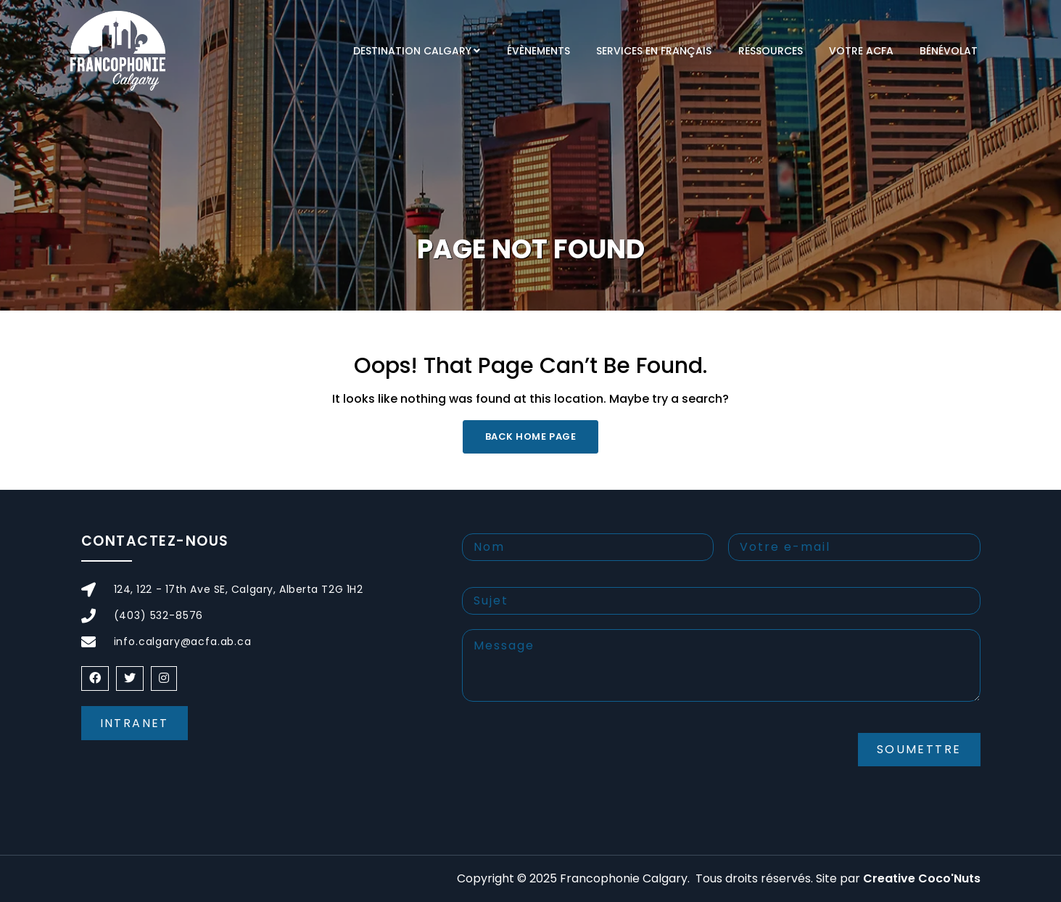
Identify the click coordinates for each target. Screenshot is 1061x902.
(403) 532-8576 (159, 615)
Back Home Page (530, 436)
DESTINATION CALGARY (412, 51)
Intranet (134, 723)
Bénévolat (949, 51)
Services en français (653, 51)
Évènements (538, 51)
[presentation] (572, 761)
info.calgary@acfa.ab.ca (183, 641)
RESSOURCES (770, 51)
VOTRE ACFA (861, 51)
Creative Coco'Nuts (922, 878)
